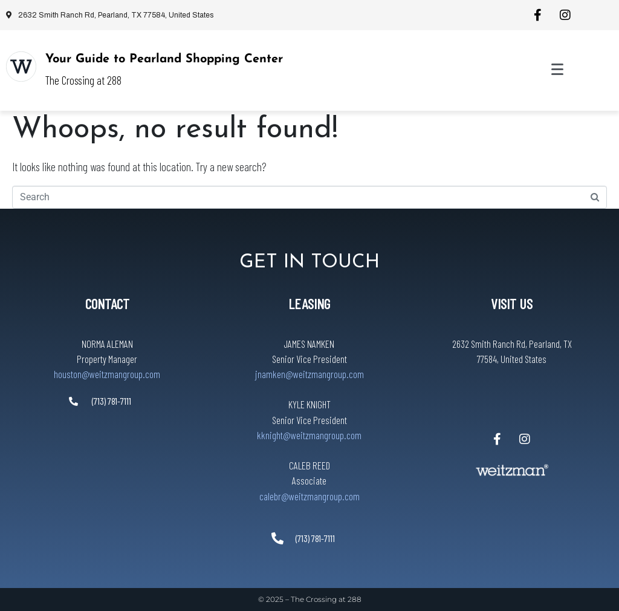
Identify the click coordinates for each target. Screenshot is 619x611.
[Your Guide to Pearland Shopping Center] (21, 66)
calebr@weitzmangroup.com (309, 496)
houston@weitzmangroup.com (107, 374)
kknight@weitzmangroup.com (309, 435)
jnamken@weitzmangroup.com (309, 374)
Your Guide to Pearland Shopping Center (164, 59)
